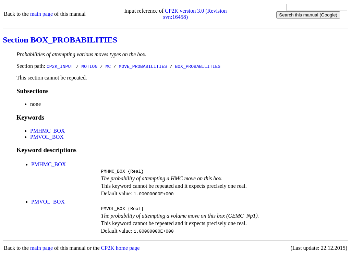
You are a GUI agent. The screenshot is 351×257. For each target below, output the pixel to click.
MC (108, 66)
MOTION (89, 66)
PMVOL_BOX (47, 137)
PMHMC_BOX (47, 131)
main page (41, 14)
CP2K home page (120, 250)
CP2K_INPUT (60, 66)
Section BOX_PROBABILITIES (60, 39)
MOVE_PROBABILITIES (143, 66)
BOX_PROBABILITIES (197, 66)
